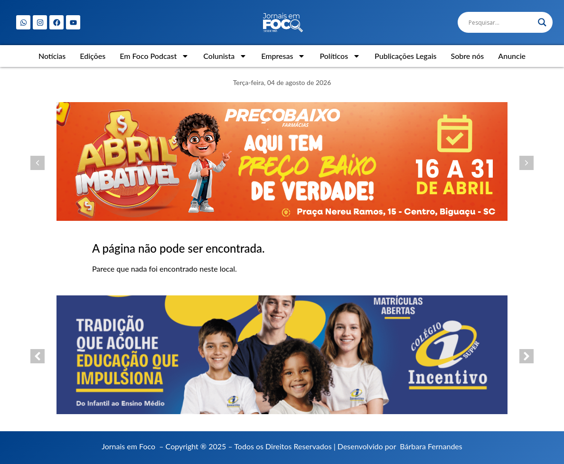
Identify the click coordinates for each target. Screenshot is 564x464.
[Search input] (501, 22)
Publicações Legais (405, 55)
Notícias (52, 55)
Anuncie (512, 55)
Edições (92, 55)
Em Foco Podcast (154, 56)
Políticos (340, 56)
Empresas (283, 56)
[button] (37, 163)
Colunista (225, 56)
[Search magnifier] (542, 22)
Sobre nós (467, 55)
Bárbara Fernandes (431, 446)
